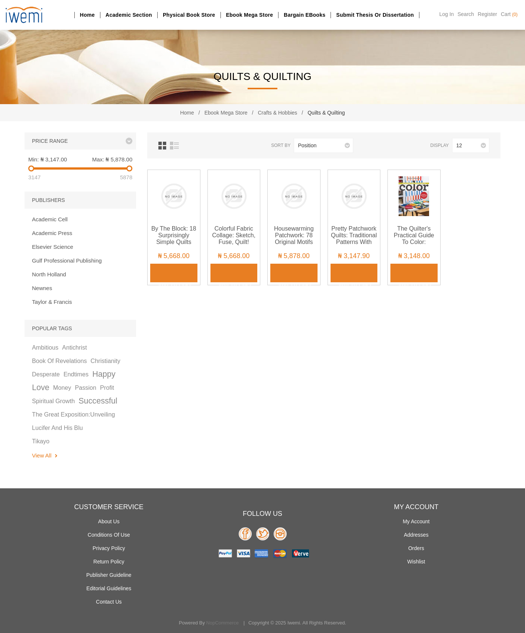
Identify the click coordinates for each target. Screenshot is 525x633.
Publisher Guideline (108, 575)
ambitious (45, 347)
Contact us (109, 602)
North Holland (49, 274)
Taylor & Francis (52, 302)
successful (97, 400)
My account (416, 521)
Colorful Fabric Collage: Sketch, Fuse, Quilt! (233, 235)
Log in (446, 14)
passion (85, 387)
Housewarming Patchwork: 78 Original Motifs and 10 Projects (294, 238)
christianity (105, 360)
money (62, 387)
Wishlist (416, 562)
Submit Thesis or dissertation (375, 15)
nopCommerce (222, 623)
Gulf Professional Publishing (67, 260)
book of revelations (59, 360)
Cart (509, 14)
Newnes (42, 288)
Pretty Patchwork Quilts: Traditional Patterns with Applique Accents (354, 238)
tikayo (40, 441)
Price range (50, 141)
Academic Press (52, 233)
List (174, 146)
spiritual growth (53, 401)
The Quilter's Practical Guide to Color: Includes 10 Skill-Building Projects (414, 241)
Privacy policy (109, 548)
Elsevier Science (52, 247)
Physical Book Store (189, 15)
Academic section (129, 15)
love (40, 387)
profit (107, 387)
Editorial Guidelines (108, 588)
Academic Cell (50, 219)
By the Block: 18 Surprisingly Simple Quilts (173, 235)
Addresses (416, 535)
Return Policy (108, 562)
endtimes (76, 374)
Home (87, 15)
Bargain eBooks (304, 15)
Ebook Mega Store (249, 15)
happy (103, 374)
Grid (162, 146)
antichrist (74, 347)
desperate (46, 374)
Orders (416, 548)
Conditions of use (109, 535)
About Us (109, 521)
